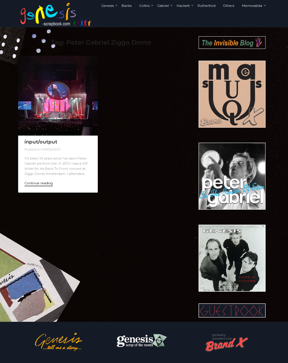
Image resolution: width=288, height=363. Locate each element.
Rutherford (206, 6)
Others (228, 6)
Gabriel (163, 6)
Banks (126, 6)
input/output (41, 142)
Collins (144, 6)
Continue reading (39, 183)
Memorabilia (252, 6)
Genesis (107, 6)
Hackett (183, 6)
